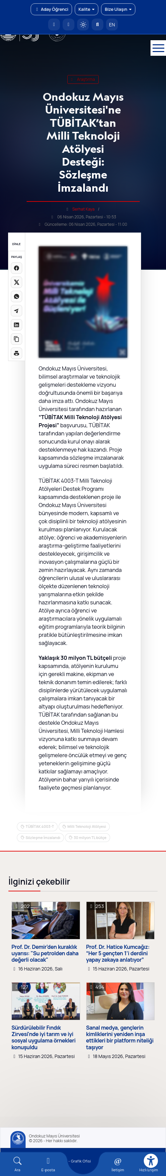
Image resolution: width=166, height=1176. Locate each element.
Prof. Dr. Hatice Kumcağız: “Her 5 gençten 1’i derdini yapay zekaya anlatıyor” (118, 953)
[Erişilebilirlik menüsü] (150, 1160)
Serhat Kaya (83, 209)
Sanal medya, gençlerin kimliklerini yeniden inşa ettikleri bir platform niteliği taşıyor (120, 1038)
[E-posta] (68, 24)
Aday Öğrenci (51, 9)
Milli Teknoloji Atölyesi (86, 826)
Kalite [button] (86, 9)
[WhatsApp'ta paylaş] (16, 296)
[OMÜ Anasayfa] (54, 24)
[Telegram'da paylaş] (16, 310)
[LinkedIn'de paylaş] (16, 325)
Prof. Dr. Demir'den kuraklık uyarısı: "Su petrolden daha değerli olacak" (44, 953)
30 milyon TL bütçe (90, 837)
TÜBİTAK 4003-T (40, 826)
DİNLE (16, 244)
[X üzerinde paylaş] (16, 282)
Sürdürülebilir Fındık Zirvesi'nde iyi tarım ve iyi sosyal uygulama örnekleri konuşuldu (43, 1038)
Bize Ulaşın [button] (118, 9)
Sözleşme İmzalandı (43, 837)
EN (112, 24)
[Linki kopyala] (16, 339)
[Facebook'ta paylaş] (16, 268)
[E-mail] (48, 1164)
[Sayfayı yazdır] (16, 353)
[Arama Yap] (97, 24)
